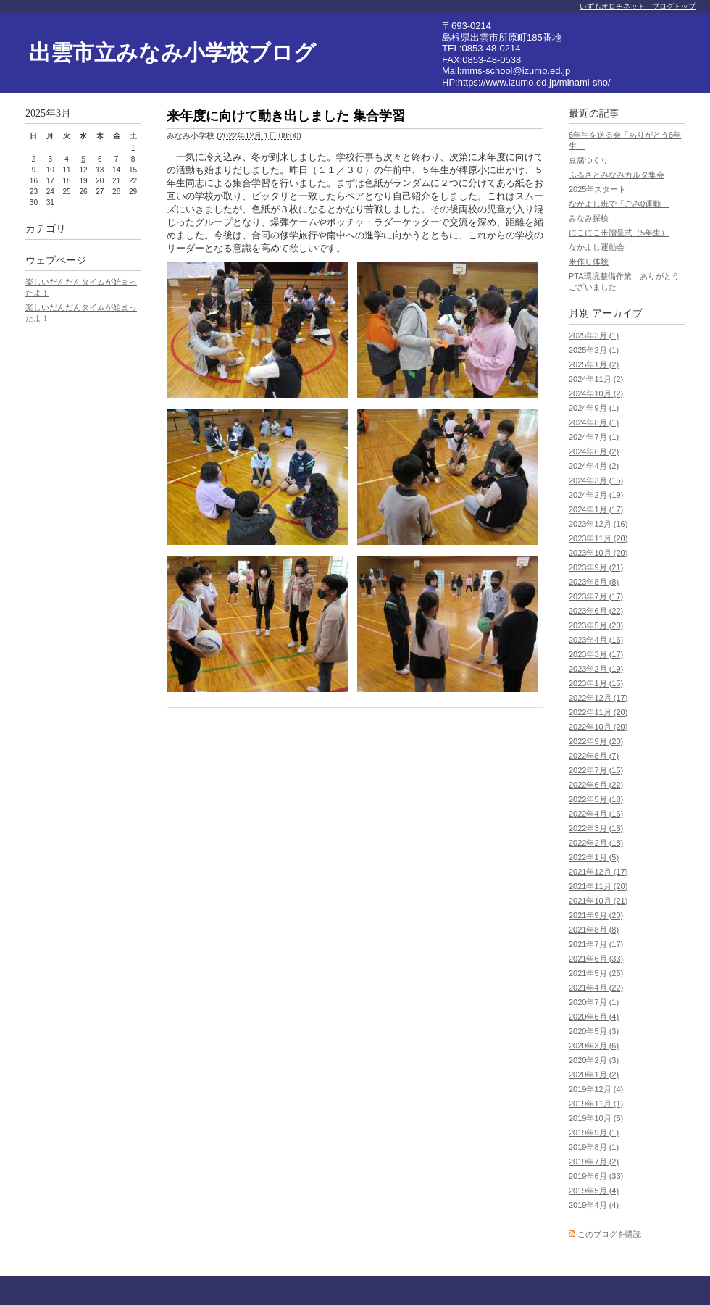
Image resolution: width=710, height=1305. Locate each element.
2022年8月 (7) (594, 755)
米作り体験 (589, 261)
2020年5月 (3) (594, 1031)
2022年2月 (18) (596, 842)
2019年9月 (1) (594, 1132)
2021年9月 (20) (596, 915)
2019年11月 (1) (596, 1103)
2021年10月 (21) (598, 900)
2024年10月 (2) (596, 393)
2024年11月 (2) (596, 379)
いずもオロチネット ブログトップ (638, 6)
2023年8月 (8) (594, 582)
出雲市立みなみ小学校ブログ (172, 52)
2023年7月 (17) (596, 596)
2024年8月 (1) (594, 422)
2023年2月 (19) (596, 668)
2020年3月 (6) (594, 1045)
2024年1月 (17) (596, 509)
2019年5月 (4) (594, 1190)
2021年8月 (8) (594, 929)
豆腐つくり (589, 160)
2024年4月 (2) (594, 466)
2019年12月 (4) (596, 1089)
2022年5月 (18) (596, 799)
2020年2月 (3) (594, 1060)
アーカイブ (617, 313)
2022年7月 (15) (596, 770)
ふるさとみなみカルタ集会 (616, 174)
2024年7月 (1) (594, 437)
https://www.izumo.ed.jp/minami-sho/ (534, 82)
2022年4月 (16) (596, 813)
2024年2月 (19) (596, 495)
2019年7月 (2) (594, 1161)
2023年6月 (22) (596, 610)
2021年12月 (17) (598, 871)
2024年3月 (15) (596, 480)
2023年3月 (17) (596, 654)
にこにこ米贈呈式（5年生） (619, 232)
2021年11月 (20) (598, 886)
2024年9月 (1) (594, 408)
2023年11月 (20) (598, 538)
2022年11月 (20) (598, 712)
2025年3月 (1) (594, 335)
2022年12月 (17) (598, 697)
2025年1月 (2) (594, 364)
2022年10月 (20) (598, 726)
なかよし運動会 (597, 247)
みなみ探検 (589, 218)
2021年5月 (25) (596, 973)
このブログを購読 (609, 1234)
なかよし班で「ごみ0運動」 (619, 203)
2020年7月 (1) (594, 1002)
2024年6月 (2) (594, 451)
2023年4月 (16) (596, 639)
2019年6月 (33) (596, 1176)
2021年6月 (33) (596, 958)
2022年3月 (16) (596, 828)
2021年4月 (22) (596, 987)
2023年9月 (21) (596, 567)
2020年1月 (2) (594, 1074)
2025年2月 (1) (594, 350)
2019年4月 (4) (594, 1205)
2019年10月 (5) (596, 1118)
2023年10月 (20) (598, 553)
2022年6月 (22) (596, 784)
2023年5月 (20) (596, 625)
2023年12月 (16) (598, 524)
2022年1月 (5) (594, 857)
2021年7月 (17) (596, 944)
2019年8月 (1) (594, 1147)
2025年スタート (597, 189)
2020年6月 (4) (594, 1016)
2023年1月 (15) (596, 683)
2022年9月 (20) (596, 741)
